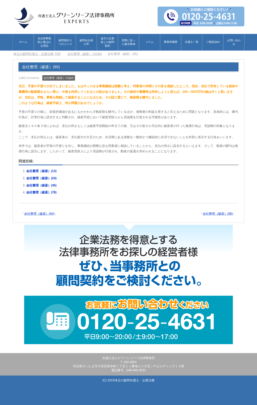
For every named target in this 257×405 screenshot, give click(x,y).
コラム (150, 41)
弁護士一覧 (191, 41)
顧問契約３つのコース (65, 42)
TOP (37, 54)
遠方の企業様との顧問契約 (107, 42)
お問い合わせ (234, 42)
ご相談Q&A (213, 41)
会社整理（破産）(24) (41, 178)
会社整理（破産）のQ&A (59, 77)
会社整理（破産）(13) (41, 171)
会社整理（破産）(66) (218, 213)
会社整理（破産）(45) (41, 185)
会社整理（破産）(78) (41, 192)
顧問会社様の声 (86, 42)
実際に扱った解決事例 (128, 42)
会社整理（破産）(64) (39, 213)
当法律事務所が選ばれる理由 (44, 42)
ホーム (23, 41)
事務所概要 (170, 41)
